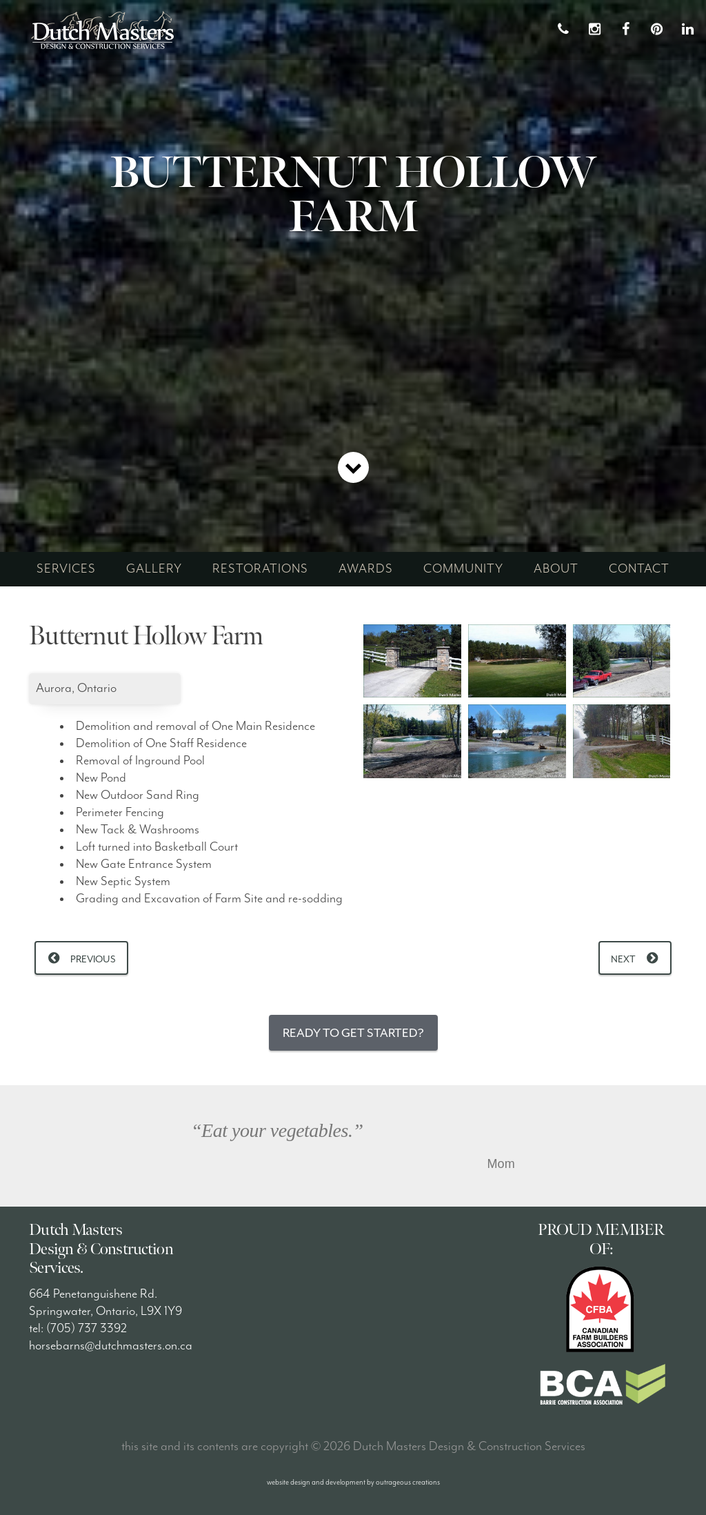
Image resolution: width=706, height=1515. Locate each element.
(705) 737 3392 (86, 1328)
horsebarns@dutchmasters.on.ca (110, 1345)
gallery (154, 569)
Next (623, 959)
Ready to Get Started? (353, 1032)
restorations (260, 569)
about (556, 569)
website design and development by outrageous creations (353, 1482)
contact (639, 569)
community (463, 569)
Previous (93, 959)
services (66, 569)
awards (366, 569)
